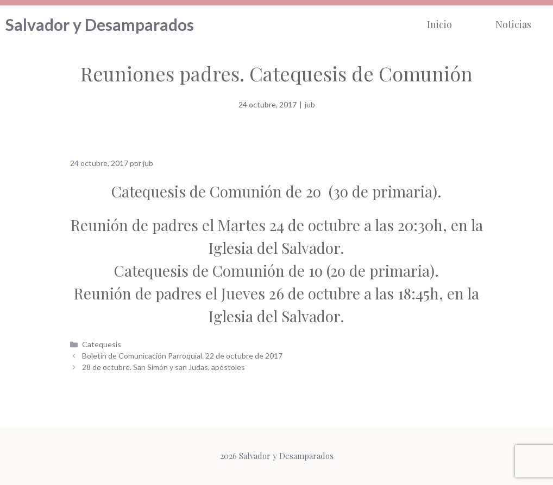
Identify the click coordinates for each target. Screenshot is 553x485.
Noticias (513, 24)
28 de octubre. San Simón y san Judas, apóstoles (163, 367)
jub (310, 104)
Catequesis (101, 344)
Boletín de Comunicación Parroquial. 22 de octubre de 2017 (182, 355)
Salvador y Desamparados (99, 24)
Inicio (439, 24)
